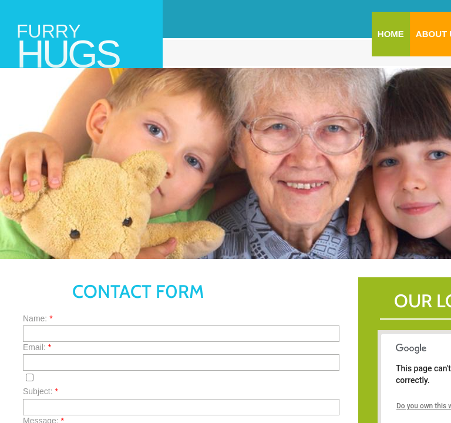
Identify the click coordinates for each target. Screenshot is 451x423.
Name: (38, 318)
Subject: (40, 391)
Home (391, 34)
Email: (37, 347)
